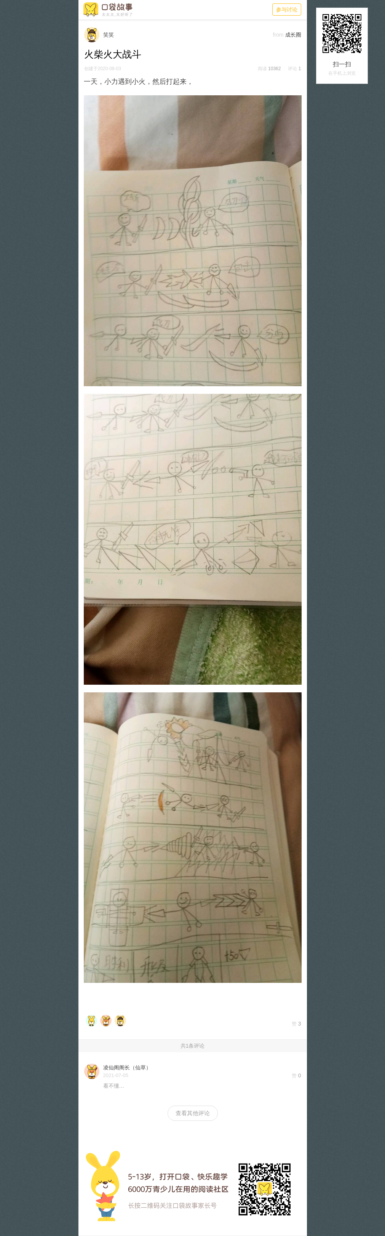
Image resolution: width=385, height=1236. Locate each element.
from (278, 35)
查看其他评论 (193, 1113)
